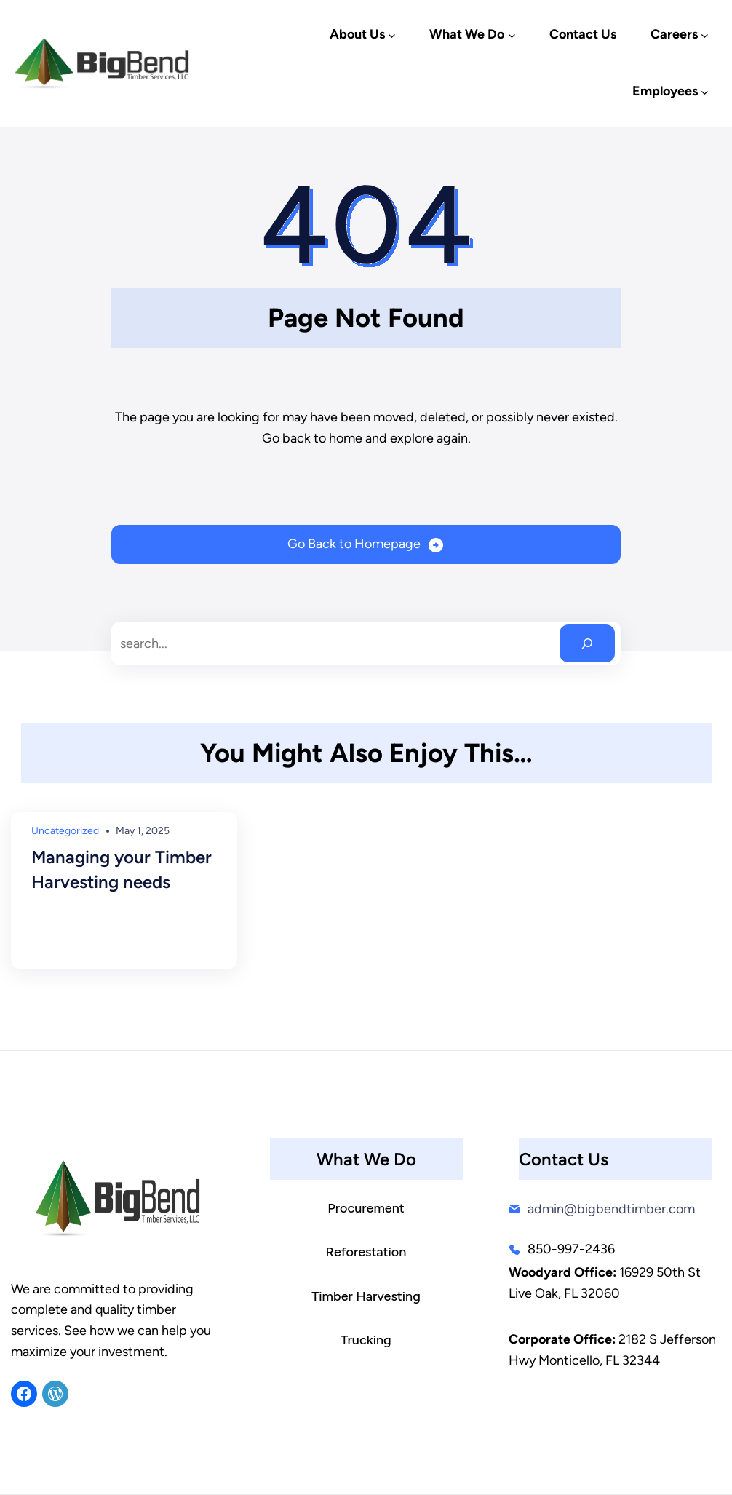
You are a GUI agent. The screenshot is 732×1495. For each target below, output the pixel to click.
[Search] (587, 643)
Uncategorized (65, 831)
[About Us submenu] (392, 35)
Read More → (69, 937)
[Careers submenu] (705, 35)
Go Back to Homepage (354, 544)
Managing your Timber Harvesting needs (121, 869)
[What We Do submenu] (512, 35)
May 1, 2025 (143, 831)
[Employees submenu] (705, 92)
